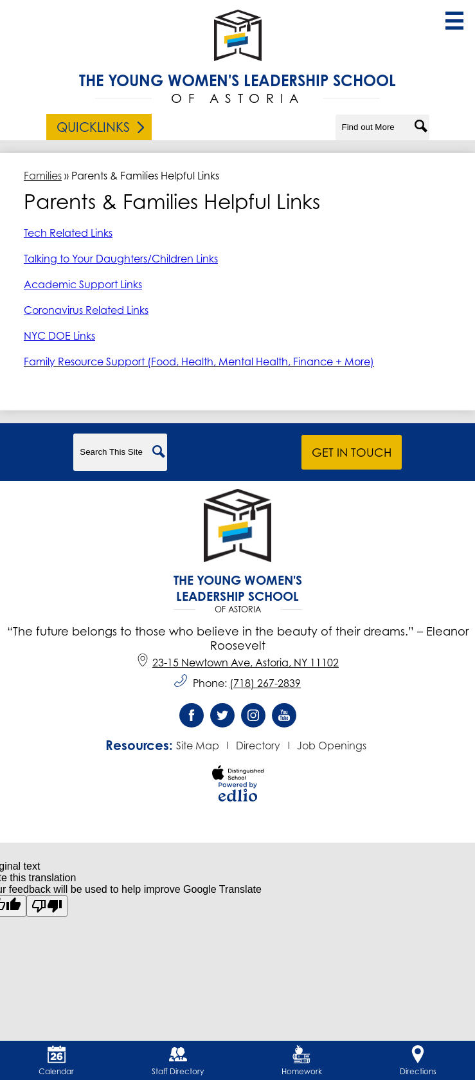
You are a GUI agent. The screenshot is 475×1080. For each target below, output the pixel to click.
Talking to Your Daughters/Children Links (121, 258)
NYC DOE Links (59, 335)
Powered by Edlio (238, 791)
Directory (258, 745)
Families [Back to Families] (43, 175)
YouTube (284, 718)
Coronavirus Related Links (86, 310)
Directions (418, 1060)
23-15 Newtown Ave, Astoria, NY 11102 (237, 662)
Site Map (197, 745)
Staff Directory (178, 1060)
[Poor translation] (46, 906)
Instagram (253, 718)
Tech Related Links (68, 232)
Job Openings (331, 745)
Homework (302, 1060)
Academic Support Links (83, 284)
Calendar (56, 1060)
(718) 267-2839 (265, 683)
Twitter (222, 718)
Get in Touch (351, 452)
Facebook (191, 718)
